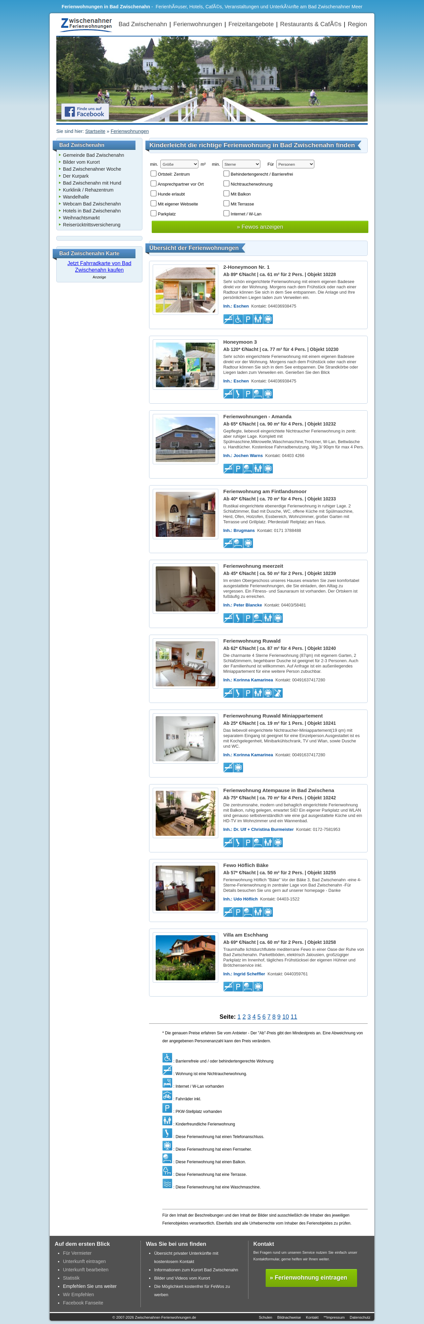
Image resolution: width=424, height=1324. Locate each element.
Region (357, 24)
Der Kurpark (76, 176)
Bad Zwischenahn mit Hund (92, 183)
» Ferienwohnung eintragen (308, 1277)
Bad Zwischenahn (143, 24)
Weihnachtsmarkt (81, 217)
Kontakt (312, 1317)
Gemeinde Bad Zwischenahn (93, 155)
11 (294, 1016)
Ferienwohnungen (197, 24)
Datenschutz (360, 1317)
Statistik (71, 1278)
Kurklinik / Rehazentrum (88, 190)
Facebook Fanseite (83, 1302)
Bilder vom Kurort (81, 162)
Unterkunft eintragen (84, 1261)
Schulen (265, 1317)
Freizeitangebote (251, 24)
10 (285, 1016)
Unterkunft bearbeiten (86, 1269)
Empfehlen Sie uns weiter (90, 1286)
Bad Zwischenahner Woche (92, 169)
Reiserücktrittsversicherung (92, 224)
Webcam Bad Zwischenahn (92, 203)
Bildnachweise (289, 1317)
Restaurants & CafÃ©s (310, 24)
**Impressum (334, 1317)
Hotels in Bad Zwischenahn (92, 210)
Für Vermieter (77, 1253)
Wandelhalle (76, 197)
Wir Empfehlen (78, 1294)
